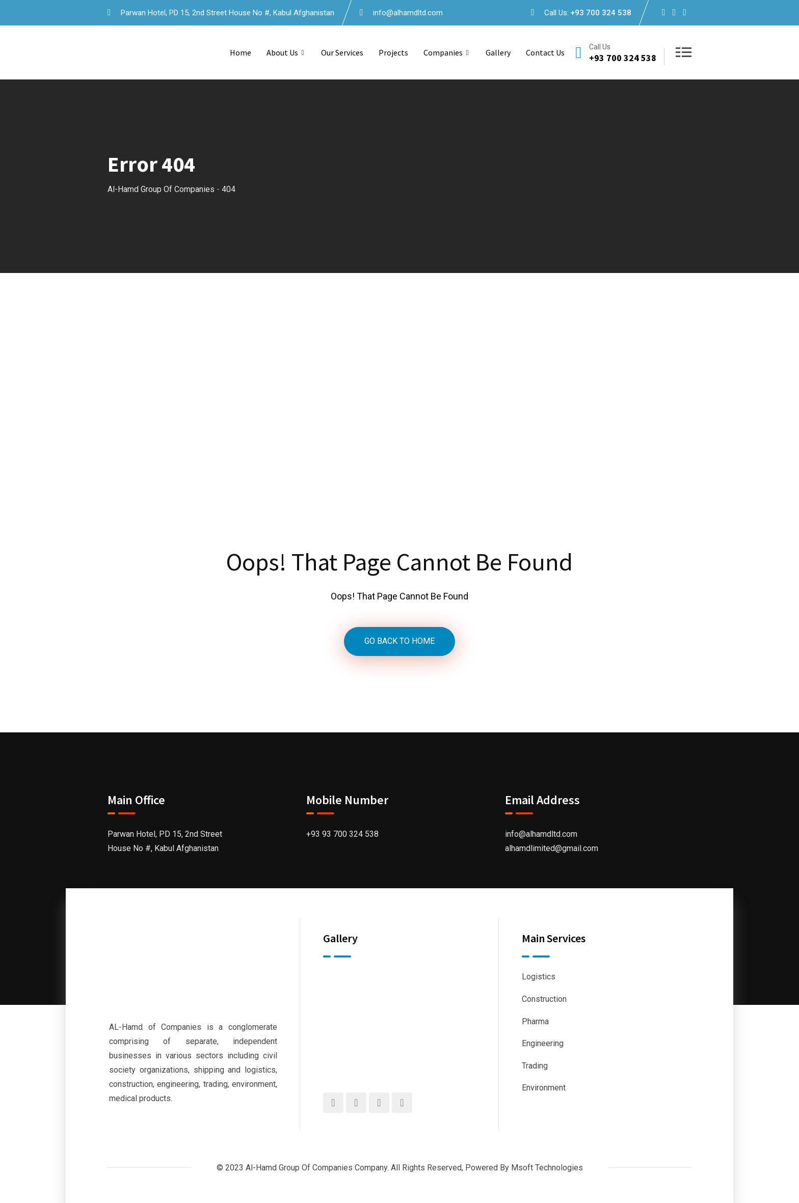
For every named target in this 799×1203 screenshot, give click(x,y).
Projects (393, 52)
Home (240, 52)
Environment (544, 1087)
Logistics (538, 977)
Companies (443, 52)
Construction (544, 999)
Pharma (535, 1021)
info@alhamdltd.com (408, 12)
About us (282, 52)
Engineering (543, 1043)
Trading (535, 1066)
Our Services (342, 52)
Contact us (545, 52)
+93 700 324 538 (600, 12)
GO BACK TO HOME (399, 641)
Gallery (498, 52)
